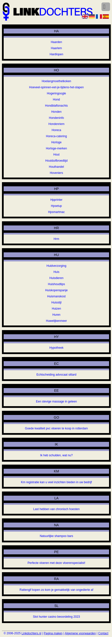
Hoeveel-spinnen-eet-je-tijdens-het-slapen (56, 87)
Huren (56, 314)
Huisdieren (56, 278)
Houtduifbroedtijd (56, 160)
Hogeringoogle (56, 93)
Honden (56, 111)
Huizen (56, 308)
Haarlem (56, 48)
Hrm (56, 239)
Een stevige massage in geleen (56, 401)
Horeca (56, 130)
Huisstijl (56, 302)
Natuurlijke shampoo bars (56, 536)
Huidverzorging (56, 266)
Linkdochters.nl (31, 633)
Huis (56, 272)
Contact (103, 633)
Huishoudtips (56, 284)
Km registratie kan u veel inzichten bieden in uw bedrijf (56, 482)
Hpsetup (56, 206)
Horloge (56, 142)
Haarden (56, 42)
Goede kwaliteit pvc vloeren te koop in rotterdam (56, 428)
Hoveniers (56, 173)
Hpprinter (56, 199)
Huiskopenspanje (56, 290)
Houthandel (56, 166)
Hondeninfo (56, 118)
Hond (56, 99)
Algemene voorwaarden (80, 633)
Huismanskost (56, 296)
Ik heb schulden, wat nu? (56, 455)
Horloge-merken (56, 148)
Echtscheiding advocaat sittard (56, 374)
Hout (56, 154)
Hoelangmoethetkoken (56, 81)
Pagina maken (53, 633)
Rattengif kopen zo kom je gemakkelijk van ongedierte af (56, 590)
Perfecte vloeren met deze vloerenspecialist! (56, 563)
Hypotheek (56, 347)
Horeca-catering (56, 136)
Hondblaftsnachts (56, 105)
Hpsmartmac (56, 212)
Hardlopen (56, 54)
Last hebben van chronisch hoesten (56, 509)
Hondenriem (56, 124)
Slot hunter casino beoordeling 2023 (56, 616)
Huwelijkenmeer (56, 321)
